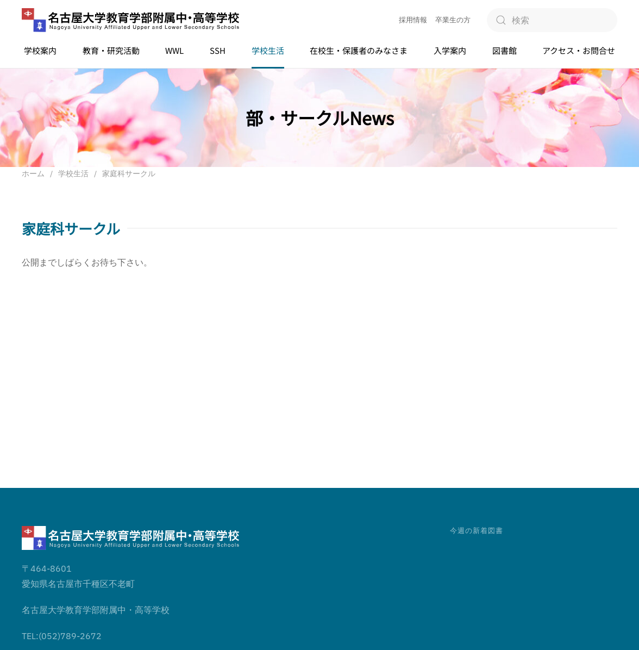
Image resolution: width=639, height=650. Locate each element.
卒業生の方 (453, 19)
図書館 (504, 50)
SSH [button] (217, 50)
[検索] (552, 20)
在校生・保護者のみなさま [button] (359, 50)
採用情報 (413, 19)
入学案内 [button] (450, 50)
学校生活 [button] (268, 50)
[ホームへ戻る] (130, 20)
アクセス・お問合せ (578, 50)
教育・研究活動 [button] (111, 50)
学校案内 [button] (40, 50)
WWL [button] (174, 50)
